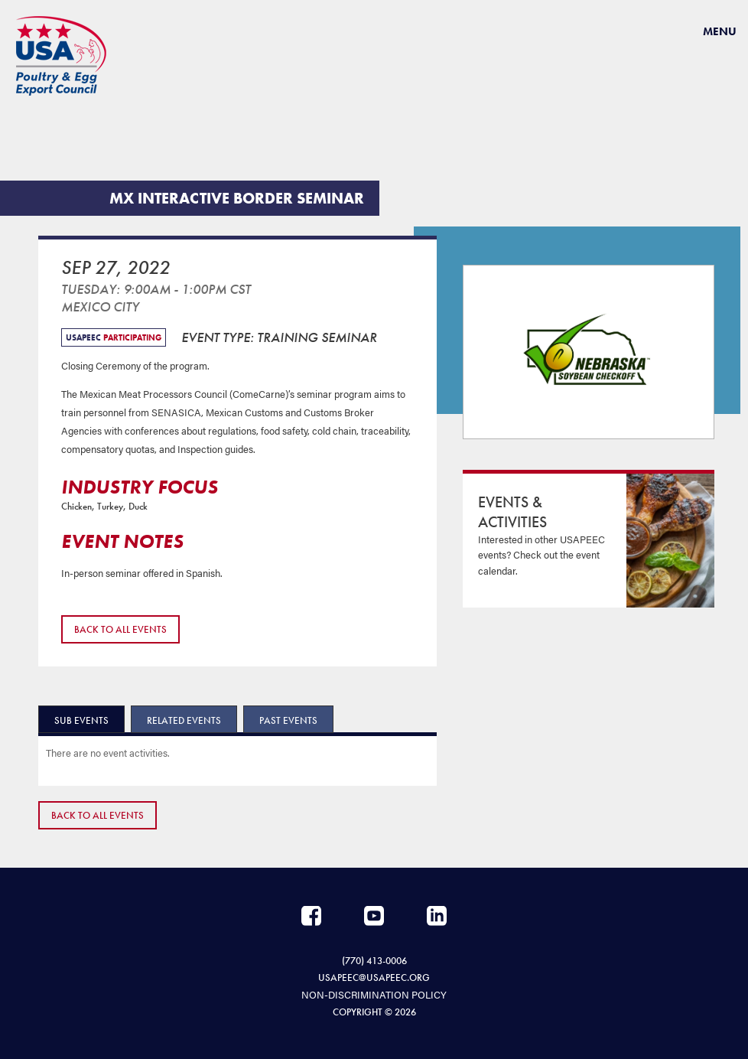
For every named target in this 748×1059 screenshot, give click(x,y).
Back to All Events (120, 629)
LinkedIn (437, 916)
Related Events (184, 720)
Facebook (311, 916)
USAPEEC (61, 55)
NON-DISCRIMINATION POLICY (374, 994)
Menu (720, 31)
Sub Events (81, 720)
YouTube (374, 916)
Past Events (288, 720)
